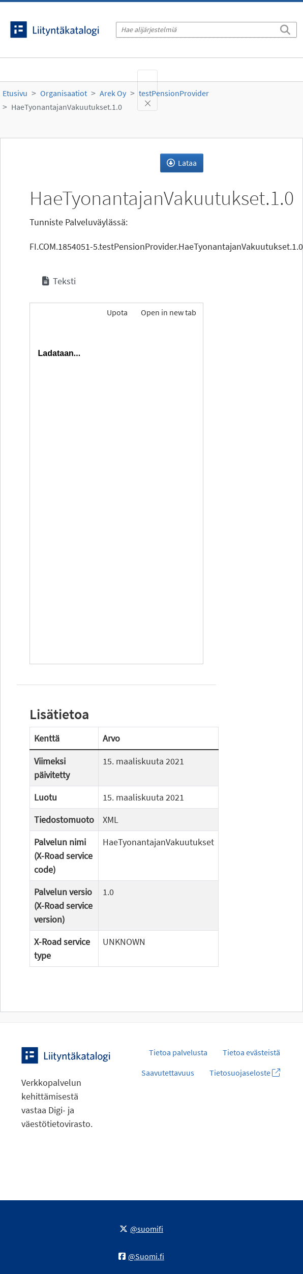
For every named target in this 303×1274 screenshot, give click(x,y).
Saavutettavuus (167, 1073)
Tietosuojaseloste (244, 1073)
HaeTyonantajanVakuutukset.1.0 (66, 107)
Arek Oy (113, 93)
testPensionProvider (174, 93)
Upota (116, 312)
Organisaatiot (63, 93)
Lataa (182, 163)
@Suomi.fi (141, 1256)
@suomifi (141, 1229)
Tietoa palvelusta (178, 1052)
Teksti (59, 281)
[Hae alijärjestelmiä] (206, 30)
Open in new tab (168, 312)
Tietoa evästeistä (251, 1052)
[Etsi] (285, 28)
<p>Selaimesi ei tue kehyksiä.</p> (116, 495)
